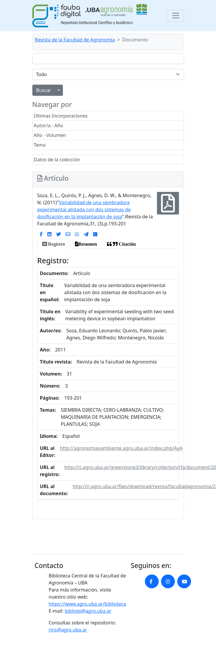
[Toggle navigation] (176, 15)
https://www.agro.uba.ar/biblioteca (87, 604)
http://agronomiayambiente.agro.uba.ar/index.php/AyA (121, 448)
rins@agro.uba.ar (68, 630)
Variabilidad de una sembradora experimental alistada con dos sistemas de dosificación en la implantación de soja (84, 209)
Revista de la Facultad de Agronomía (75, 39)
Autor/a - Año (48, 125)
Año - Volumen (50, 135)
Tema (40, 145)
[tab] (53, 244)
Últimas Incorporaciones (61, 116)
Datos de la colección (57, 159)
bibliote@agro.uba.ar (88, 611)
